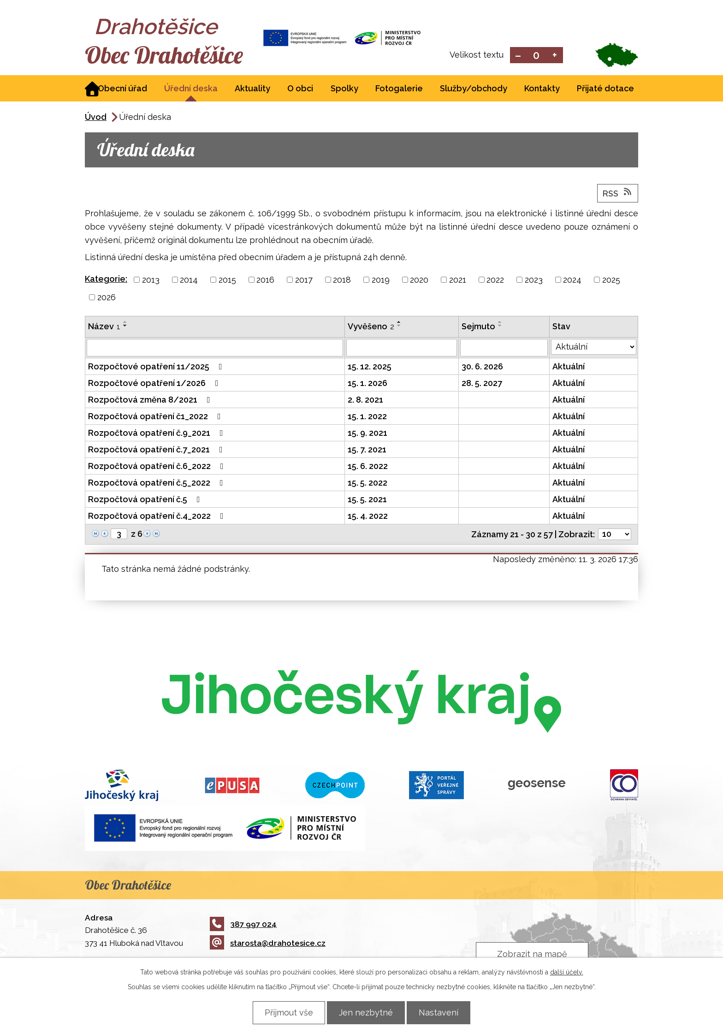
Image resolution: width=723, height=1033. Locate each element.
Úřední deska (191, 89)
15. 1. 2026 (367, 384)
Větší (555, 55)
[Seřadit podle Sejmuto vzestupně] (500, 323)
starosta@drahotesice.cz (268, 944)
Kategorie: (106, 280)
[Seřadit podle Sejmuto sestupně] (500, 326)
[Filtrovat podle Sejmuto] (504, 348)
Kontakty (542, 89)
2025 (611, 280)
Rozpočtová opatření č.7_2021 (157, 450)
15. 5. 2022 (367, 483)
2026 (106, 298)
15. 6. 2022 (368, 467)
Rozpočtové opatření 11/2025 (157, 367)
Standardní (536, 55)
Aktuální (568, 367)
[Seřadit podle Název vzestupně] (125, 323)
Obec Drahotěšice (167, 55)
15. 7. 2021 (367, 450)
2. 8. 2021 (365, 400)
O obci (300, 89)
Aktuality (252, 89)
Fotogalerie (399, 89)
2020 (419, 280)
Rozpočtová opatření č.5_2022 (157, 483)
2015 (227, 280)
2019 (381, 280)
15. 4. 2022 (368, 517)
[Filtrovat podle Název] (215, 348)
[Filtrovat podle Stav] (593, 348)
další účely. (566, 972)
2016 (265, 280)
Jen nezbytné (366, 1012)
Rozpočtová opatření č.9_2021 (157, 434)
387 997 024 (243, 925)
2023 (534, 280)
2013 (151, 280)
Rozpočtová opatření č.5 (146, 500)
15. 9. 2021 (367, 434)
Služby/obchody (473, 89)
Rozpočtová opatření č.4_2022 (157, 517)
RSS (618, 193)
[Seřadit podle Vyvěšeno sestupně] (399, 326)
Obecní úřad (122, 89)
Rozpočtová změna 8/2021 (151, 400)
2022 (495, 280)
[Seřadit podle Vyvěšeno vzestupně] (399, 323)
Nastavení (440, 1012)
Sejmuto (478, 327)
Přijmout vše (287, 1012)
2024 (572, 280)
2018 (342, 280)
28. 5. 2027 (482, 384)
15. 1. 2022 (367, 417)
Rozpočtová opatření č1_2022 (156, 417)
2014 (189, 280)
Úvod (96, 118)
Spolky (344, 89)
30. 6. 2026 (482, 367)
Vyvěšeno (371, 327)
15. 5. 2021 (367, 500)
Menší (518, 55)
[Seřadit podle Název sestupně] (125, 326)
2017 (304, 280)
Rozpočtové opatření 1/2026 (155, 384)
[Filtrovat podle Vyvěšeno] (401, 348)
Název (104, 327)
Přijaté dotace (605, 89)
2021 (457, 280)
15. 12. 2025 (369, 367)
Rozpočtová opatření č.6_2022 (157, 467)
